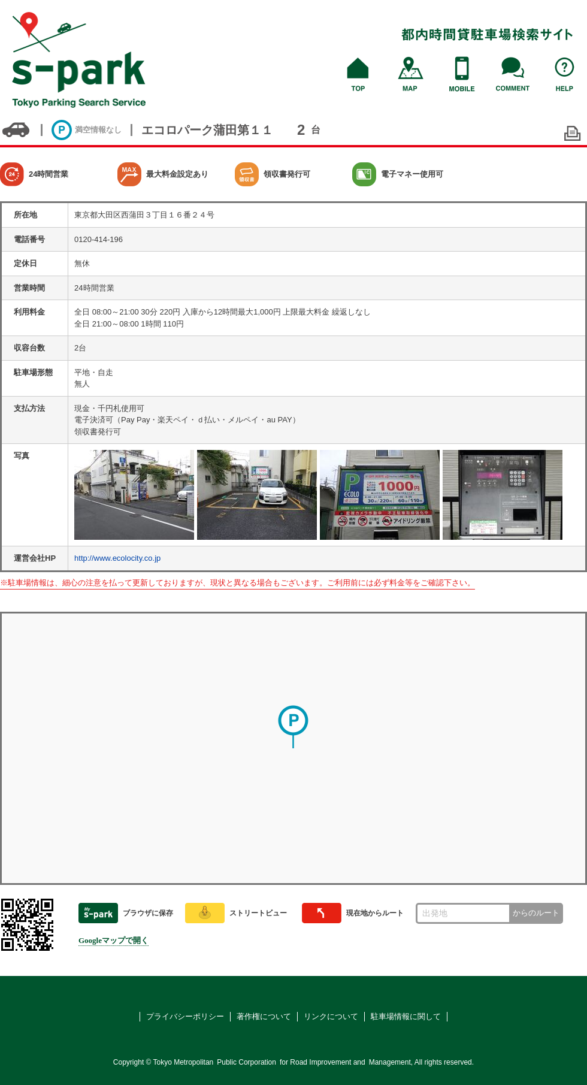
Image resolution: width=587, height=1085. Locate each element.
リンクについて (331, 1016)
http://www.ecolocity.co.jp (117, 558)
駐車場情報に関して (406, 1016)
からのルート (536, 912)
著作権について (264, 1016)
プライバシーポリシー (185, 1016)
